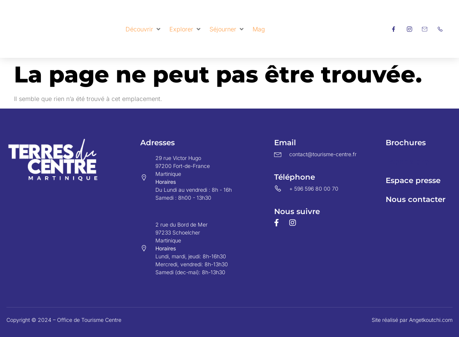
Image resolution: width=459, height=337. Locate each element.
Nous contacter (415, 199)
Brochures (406, 142)
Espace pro (407, 161)
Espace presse (413, 180)
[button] (144, 29)
